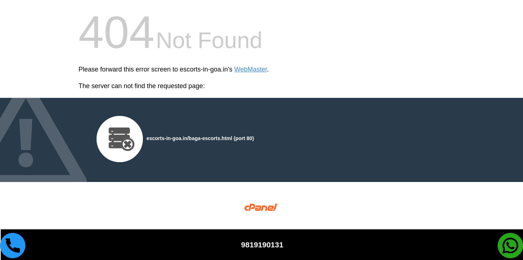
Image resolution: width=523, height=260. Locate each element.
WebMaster (250, 69)
